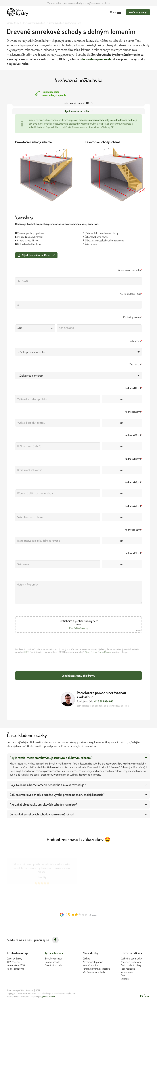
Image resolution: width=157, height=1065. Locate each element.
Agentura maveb (47, 995)
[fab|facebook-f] (55, 939)
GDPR (24, 655)
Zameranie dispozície (93, 960)
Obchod (86, 957)
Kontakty (125, 977)
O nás (123, 974)
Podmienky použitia (15, 989)
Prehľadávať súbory (78, 631)
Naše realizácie (128, 967)
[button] (115, 12)
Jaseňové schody (53, 964)
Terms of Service (102, 655)
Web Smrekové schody (94, 970)
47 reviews (93, 914)
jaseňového (104, 59)
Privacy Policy (87, 655)
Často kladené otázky (131, 964)
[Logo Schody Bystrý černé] (17, 12)
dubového (88, 59)
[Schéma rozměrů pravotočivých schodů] (43, 177)
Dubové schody (52, 960)
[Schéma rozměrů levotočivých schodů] (114, 177)
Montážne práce (90, 964)
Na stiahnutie (127, 970)
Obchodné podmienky (131, 957)
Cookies (29, 989)
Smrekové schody (53, 957)
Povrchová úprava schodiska (96, 967)
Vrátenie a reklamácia (131, 960)
